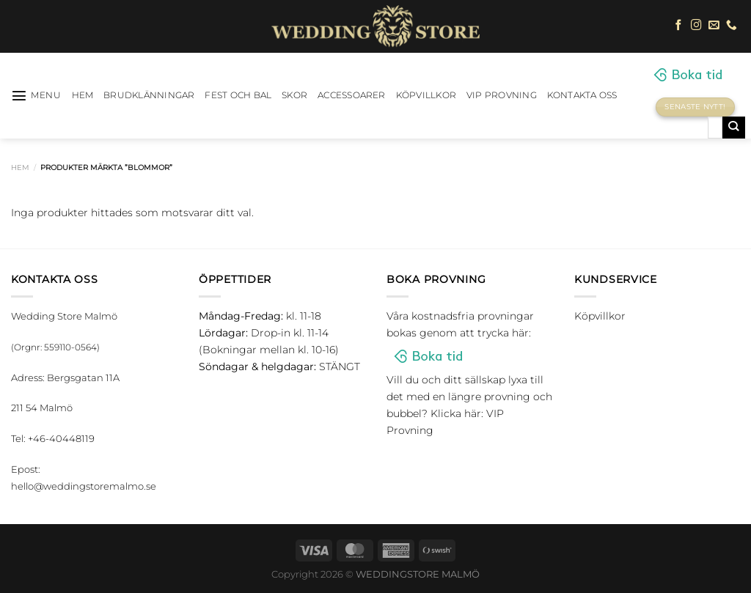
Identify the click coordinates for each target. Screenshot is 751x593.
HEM (83, 95)
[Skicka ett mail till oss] (713, 26)
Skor (294, 95)
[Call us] (731, 26)
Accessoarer (352, 95)
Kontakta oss (582, 95)
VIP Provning (501, 95)
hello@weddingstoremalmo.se (83, 486)
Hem (20, 167)
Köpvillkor (426, 95)
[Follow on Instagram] (696, 26)
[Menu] (36, 95)
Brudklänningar (148, 95)
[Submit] (733, 128)
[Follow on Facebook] (678, 26)
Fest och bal (238, 95)
